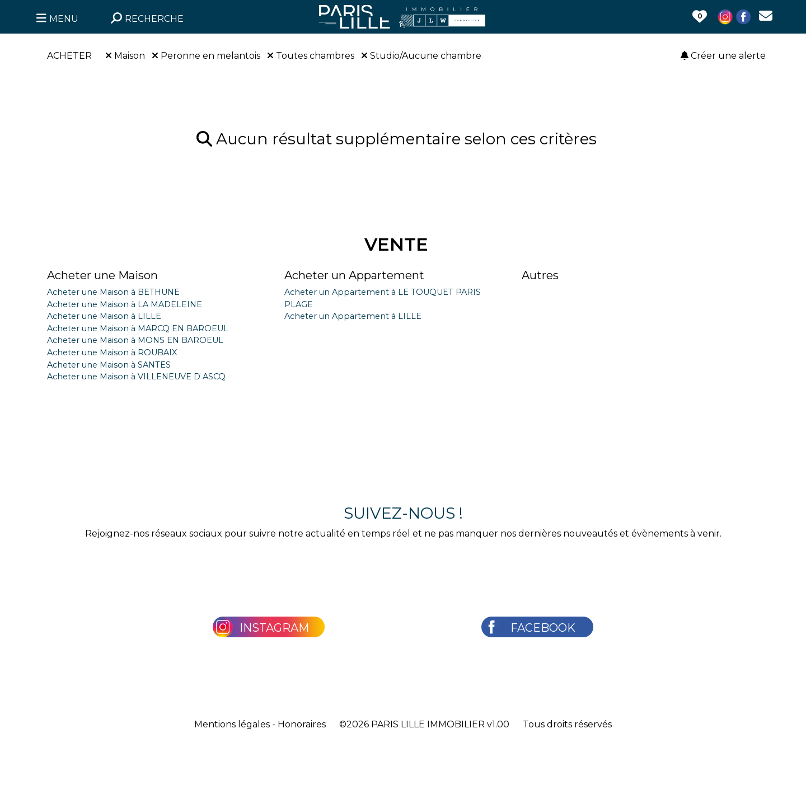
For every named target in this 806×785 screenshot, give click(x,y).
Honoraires (302, 724)
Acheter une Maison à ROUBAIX (112, 352)
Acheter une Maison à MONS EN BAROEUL (135, 340)
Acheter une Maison (102, 275)
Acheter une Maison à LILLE (104, 316)
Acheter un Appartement (354, 275)
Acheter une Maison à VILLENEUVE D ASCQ (136, 377)
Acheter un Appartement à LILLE (352, 316)
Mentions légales (232, 724)
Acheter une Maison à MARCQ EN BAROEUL (137, 328)
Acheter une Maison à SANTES (109, 365)
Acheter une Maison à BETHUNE (113, 292)
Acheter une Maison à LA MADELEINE (124, 304)
